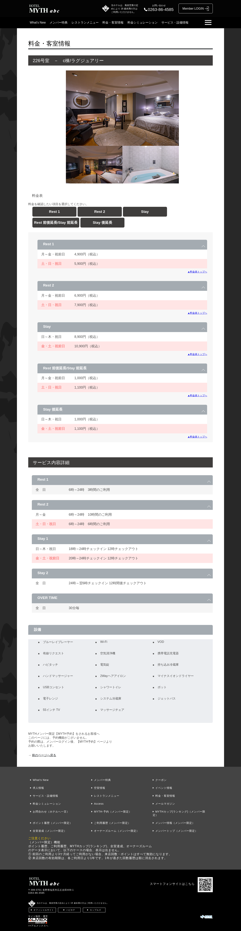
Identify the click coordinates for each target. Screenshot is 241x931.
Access (99, 803)
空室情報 (99, 787)
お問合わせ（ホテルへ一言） (51, 811)
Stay (145, 212)
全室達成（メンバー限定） (50, 830)
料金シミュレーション (142, 22)
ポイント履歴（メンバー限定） (52, 822)
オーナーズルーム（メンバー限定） (116, 830)
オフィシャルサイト (44, 910)
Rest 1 (54, 212)
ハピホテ (70, 910)
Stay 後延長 (102, 223)
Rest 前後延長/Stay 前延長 (56, 223)
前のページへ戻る (44, 755)
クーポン (161, 779)
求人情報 (38, 787)
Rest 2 (99, 212)
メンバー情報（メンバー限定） (175, 822)
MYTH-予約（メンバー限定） (112, 811)
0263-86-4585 (36, 893)
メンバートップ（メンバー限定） (176, 830)
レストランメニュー (85, 22)
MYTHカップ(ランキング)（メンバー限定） (179, 813)
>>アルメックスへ (38, 925)
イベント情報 (163, 787)
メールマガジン (165, 803)
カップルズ (95, 910)
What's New (38, 22)
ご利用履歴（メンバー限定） (112, 822)
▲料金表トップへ (197, 271)
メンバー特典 (59, 22)
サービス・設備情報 (174, 22)
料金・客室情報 (113, 22)
